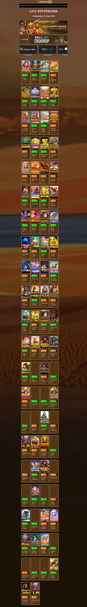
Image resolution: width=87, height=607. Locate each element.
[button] (66, 48)
